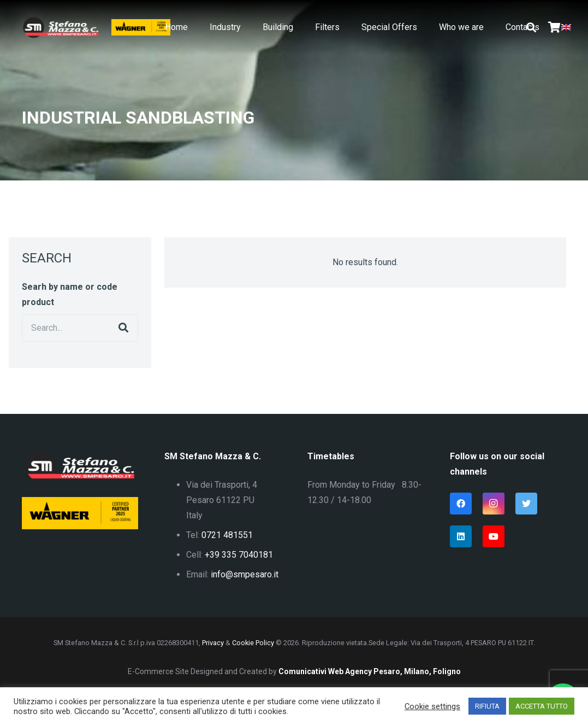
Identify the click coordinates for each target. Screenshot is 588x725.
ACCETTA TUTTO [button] (541, 706)
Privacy (213, 643)
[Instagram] (493, 503)
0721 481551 (227, 535)
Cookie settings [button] (432, 706)
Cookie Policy (253, 643)
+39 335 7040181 (239, 554)
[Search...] (80, 328)
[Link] (60, 27)
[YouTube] (493, 536)
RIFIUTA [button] (487, 706)
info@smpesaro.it (244, 574)
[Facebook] (461, 503)
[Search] (123, 328)
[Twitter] (526, 503)
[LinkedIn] (461, 536)
